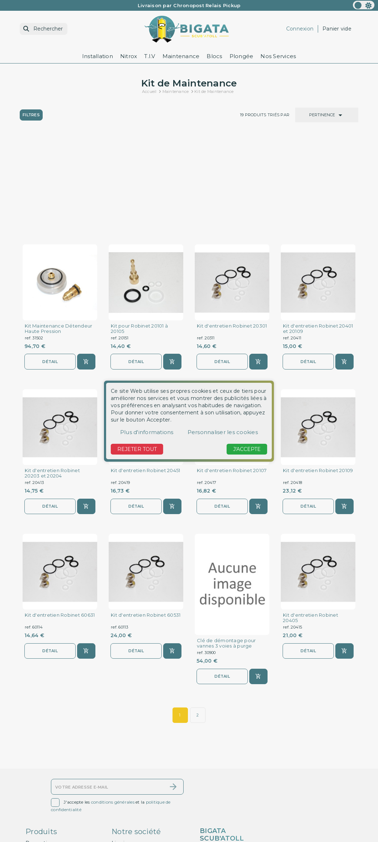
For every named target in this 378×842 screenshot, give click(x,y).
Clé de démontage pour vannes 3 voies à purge (226, 540)
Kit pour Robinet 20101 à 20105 (139, 225)
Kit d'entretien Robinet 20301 (232, 222)
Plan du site (40, 802)
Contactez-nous (46, 793)
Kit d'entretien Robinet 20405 (310, 515)
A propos (123, 799)
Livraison (123, 764)
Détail (50, 258)
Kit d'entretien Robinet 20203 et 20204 (52, 370)
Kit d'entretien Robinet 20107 (231, 367)
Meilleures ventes (48, 783)
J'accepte (247, 449)
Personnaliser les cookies (223, 432)
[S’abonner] (173, 708)
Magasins (124, 837)
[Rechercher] (43, 29)
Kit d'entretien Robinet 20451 (145, 367)
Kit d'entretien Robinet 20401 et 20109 (318, 225)
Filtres (31, 114)
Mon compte (42, 811)
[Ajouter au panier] (86, 259)
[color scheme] (363, 5)
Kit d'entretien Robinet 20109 (318, 367)
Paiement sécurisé (136, 808)
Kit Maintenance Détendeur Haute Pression (58, 225)
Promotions (40, 764)
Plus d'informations (147, 432)
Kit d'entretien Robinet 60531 (145, 512)
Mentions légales (134, 774)
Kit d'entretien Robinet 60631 (60, 512)
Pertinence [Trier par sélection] (327, 115)
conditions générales (112, 723)
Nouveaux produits (49, 774)
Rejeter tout (137, 449)
